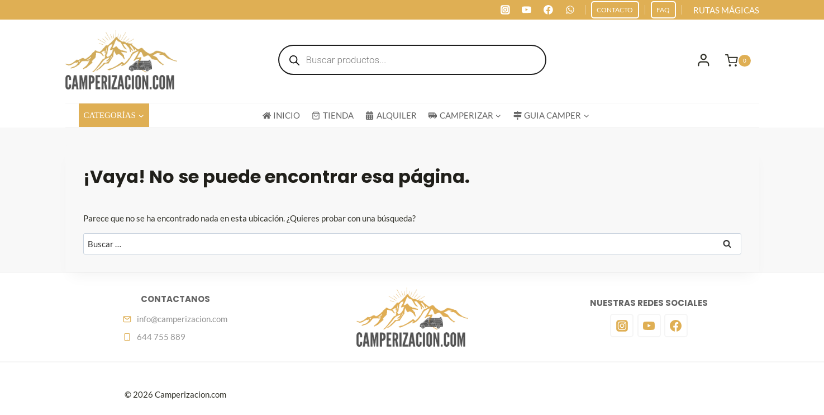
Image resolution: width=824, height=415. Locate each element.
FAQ (663, 10)
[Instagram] (505, 10)
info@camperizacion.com (182, 319)
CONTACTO (615, 10)
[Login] (703, 60)
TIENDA (333, 115)
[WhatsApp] (569, 10)
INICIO (282, 115)
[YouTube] (526, 10)
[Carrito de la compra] (742, 60)
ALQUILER (391, 115)
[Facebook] (548, 10)
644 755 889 (161, 337)
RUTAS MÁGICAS (726, 10)
